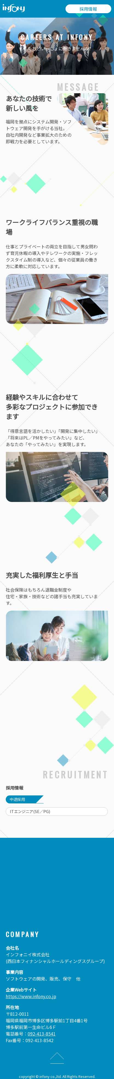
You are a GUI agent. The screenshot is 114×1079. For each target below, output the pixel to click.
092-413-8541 (42, 1033)
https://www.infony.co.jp (31, 996)
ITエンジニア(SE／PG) (30, 811)
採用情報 (88, 9)
